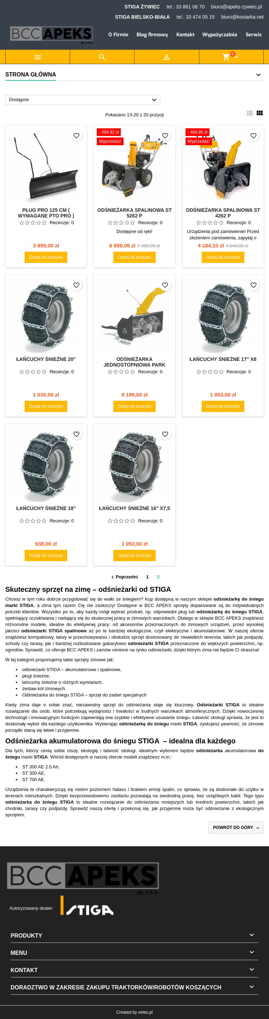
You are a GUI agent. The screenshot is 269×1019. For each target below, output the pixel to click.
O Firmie (118, 34)
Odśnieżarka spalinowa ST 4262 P (223, 213)
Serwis (254, 34)
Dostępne (83, 100)
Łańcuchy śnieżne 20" (46, 359)
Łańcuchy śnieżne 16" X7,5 (134, 508)
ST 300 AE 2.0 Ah (40, 766)
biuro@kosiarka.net (242, 17)
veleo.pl (145, 1012)
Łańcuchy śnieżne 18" (46, 508)
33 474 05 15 (200, 17)
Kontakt (185, 34)
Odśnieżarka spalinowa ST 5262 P (134, 213)
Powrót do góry (237, 828)
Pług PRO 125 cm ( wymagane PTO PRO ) (46, 213)
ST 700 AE (33, 779)
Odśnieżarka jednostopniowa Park (134, 362)
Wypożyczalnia (219, 34)
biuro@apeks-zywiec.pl (236, 7)
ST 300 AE (33, 773)
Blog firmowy (152, 34)
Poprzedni (124, 577)
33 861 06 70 (190, 7)
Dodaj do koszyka (46, 257)
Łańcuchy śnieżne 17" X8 (222, 359)
